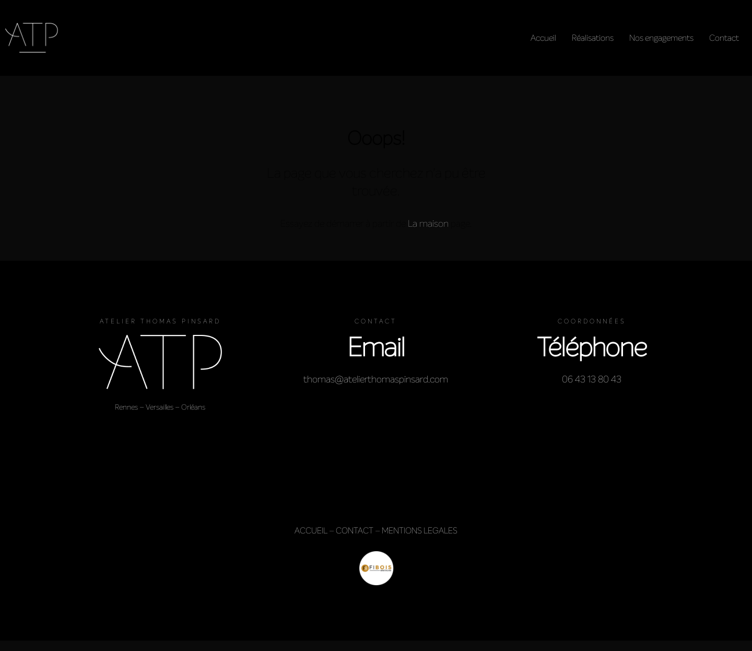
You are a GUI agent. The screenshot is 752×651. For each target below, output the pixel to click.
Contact (724, 37)
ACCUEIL (311, 530)
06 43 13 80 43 (591, 379)
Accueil (543, 37)
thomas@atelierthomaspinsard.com (375, 379)
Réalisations (593, 37)
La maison (428, 223)
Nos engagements (661, 37)
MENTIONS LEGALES (419, 530)
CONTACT (354, 530)
